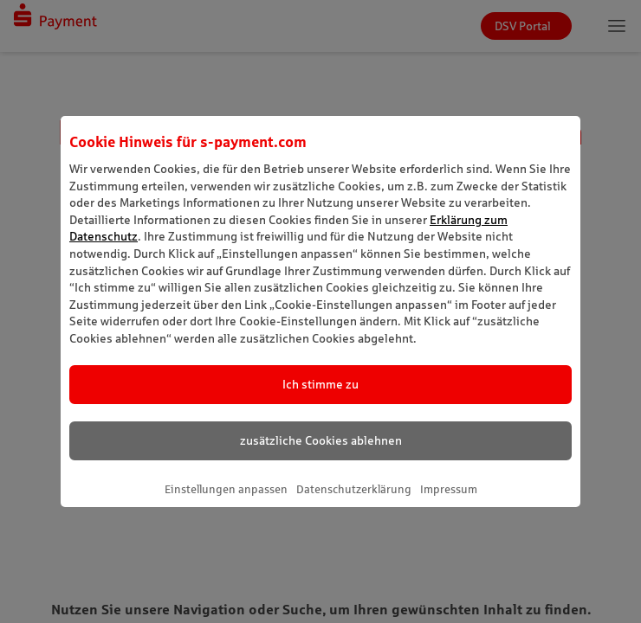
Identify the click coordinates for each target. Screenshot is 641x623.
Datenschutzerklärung (353, 489)
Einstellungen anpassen (226, 489)
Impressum (448, 489)
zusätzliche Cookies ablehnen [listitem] (321, 440)
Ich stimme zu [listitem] (320, 384)
